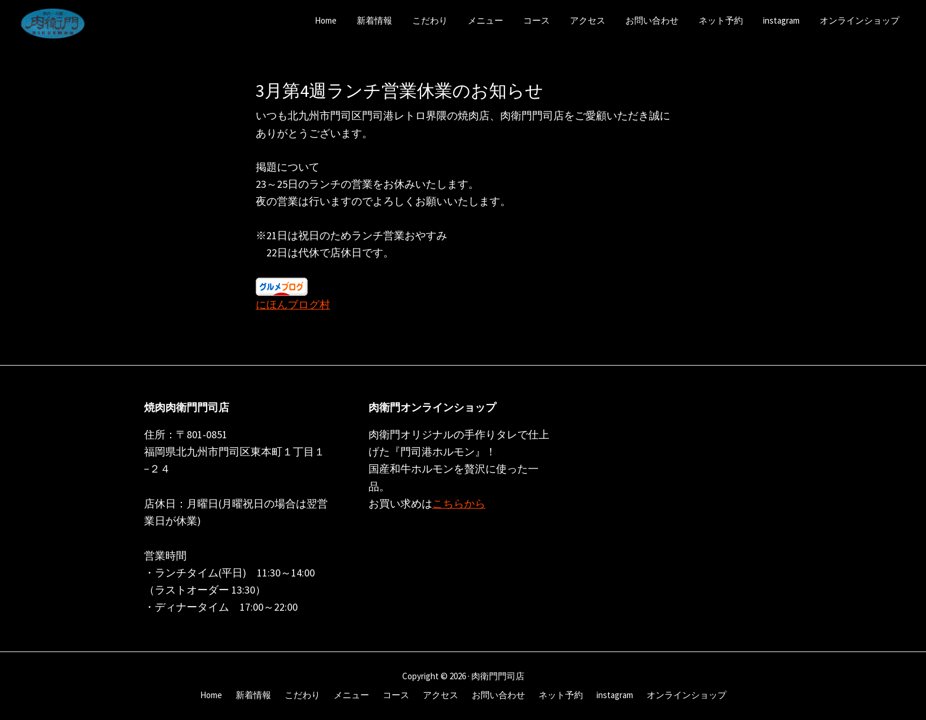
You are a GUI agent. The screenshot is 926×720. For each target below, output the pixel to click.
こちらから (458, 503)
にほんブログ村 (293, 304)
